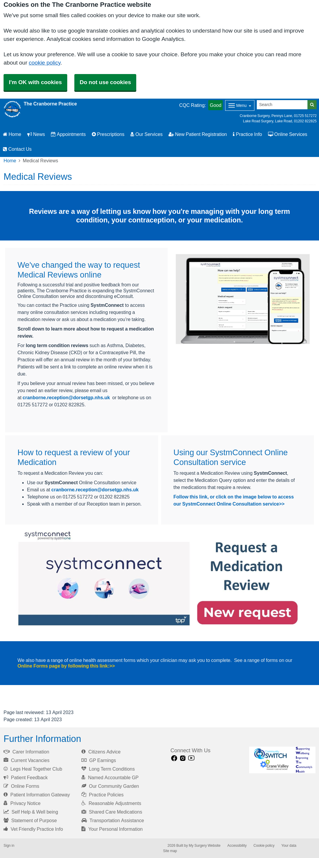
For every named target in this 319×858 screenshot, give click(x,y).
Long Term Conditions (108, 768)
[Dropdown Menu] (239, 105)
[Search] (282, 104)
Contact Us (17, 149)
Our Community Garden (110, 786)
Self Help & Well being (31, 811)
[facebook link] (174, 758)
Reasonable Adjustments (111, 803)
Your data (288, 845)
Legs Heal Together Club (33, 768)
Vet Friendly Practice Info (33, 829)
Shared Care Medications (111, 811)
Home (12, 134)
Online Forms (21, 786)
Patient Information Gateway (37, 794)
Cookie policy (264, 845)
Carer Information (26, 751)
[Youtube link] (191, 758)
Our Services (146, 134)
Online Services (287, 134)
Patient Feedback (26, 777)
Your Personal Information (112, 829)
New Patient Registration (198, 134)
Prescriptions (108, 134)
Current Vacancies (26, 760)
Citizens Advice (101, 751)
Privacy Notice (22, 803)
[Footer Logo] (282, 760)
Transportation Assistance (112, 820)
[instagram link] (182, 758)
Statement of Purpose (30, 820)
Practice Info (247, 134)
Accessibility (236, 845)
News (36, 134)
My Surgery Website (204, 845)
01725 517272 (305, 116)
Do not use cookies (105, 82)
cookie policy (44, 62)
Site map (170, 851)
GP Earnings (98, 760)
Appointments (68, 134)
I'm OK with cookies (35, 82)
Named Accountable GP (110, 777)
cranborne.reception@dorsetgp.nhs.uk (66, 397)
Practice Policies (102, 794)
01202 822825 (305, 121)
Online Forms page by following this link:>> (66, 665)
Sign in (9, 845)
